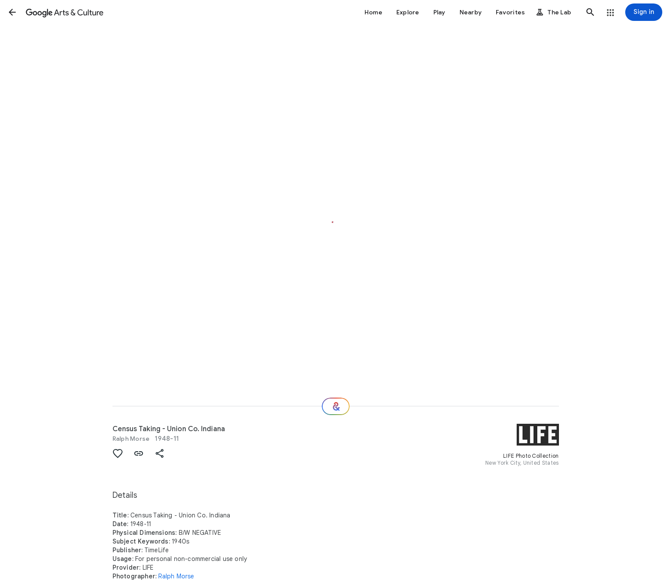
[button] (12, 12)
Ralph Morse (131, 439)
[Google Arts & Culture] (64, 12)
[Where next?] (336, 406)
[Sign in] (643, 12)
